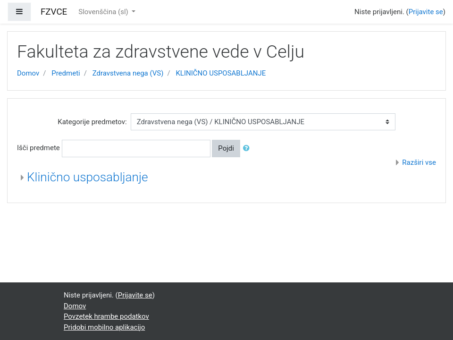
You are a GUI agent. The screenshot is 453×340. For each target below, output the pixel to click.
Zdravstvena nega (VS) (128, 73)
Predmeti (65, 73)
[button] (248, 148)
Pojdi (226, 148)
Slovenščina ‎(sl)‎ (104, 12)
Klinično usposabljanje (87, 177)
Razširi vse (419, 162)
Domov (28, 73)
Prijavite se (426, 12)
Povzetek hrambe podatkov (106, 316)
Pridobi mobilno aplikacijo (104, 327)
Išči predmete (38, 148)
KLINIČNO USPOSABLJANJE (221, 73)
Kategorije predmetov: (92, 122)
